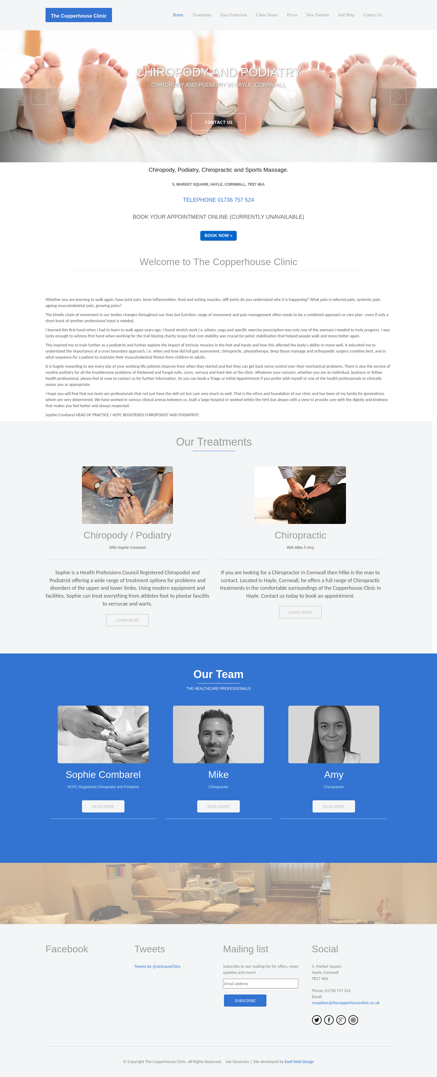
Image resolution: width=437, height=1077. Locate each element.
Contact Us (372, 15)
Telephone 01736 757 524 (218, 200)
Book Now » (218, 235)
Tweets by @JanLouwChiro (157, 966)
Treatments (201, 15)
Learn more (127, 620)
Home (178, 15)
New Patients (318, 15)
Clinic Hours (267, 15)
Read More (103, 807)
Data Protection (233, 15)
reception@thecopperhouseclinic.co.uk (346, 1002)
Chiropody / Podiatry (127, 535)
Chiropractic (301, 535)
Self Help (346, 15)
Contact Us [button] (218, 122)
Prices (292, 15)
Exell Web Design (299, 1061)
